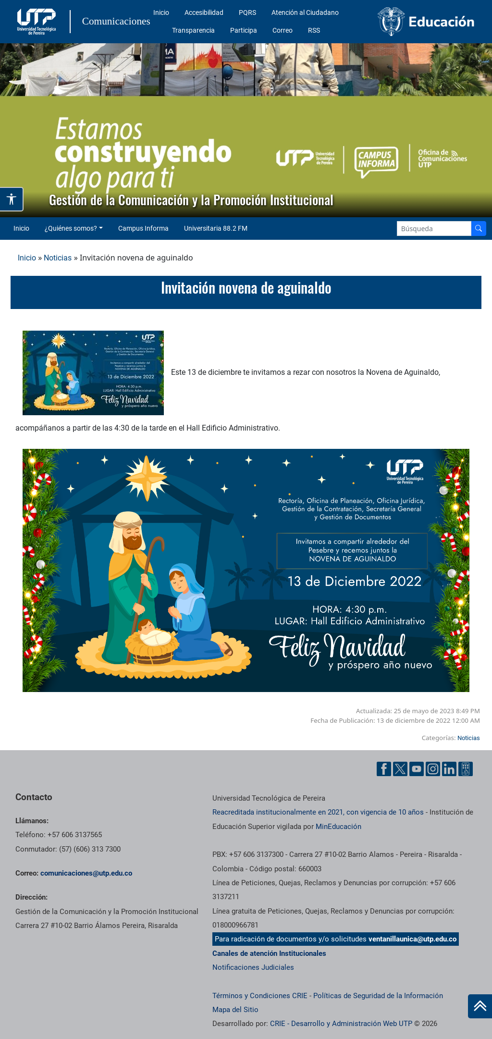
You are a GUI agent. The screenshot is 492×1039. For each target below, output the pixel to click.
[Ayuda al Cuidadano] (465, 769)
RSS (314, 30)
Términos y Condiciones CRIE (260, 995)
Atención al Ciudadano (305, 12)
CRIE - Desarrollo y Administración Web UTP (341, 1023)
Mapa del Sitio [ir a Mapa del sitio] (235, 1009)
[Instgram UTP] (433, 769)
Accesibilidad (203, 12)
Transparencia (193, 30)
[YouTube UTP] (416, 769)
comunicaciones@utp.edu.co (86, 873)
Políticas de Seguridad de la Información (378, 995)
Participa (243, 30)
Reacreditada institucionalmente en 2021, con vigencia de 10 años (318, 812)
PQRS (247, 12)
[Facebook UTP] (384, 769)
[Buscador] (478, 228)
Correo (282, 30)
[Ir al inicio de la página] (480, 1006)
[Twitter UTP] (400, 769)
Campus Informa (143, 228)
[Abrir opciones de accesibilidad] (12, 199)
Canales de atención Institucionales (269, 953)
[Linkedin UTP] (449, 769)
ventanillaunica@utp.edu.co (412, 939)
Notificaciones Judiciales (253, 967)
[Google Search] (434, 228)
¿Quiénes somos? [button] (71, 228)
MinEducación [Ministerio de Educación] (338, 826)
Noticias (58, 257)
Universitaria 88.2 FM (215, 228)
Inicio (161, 12)
